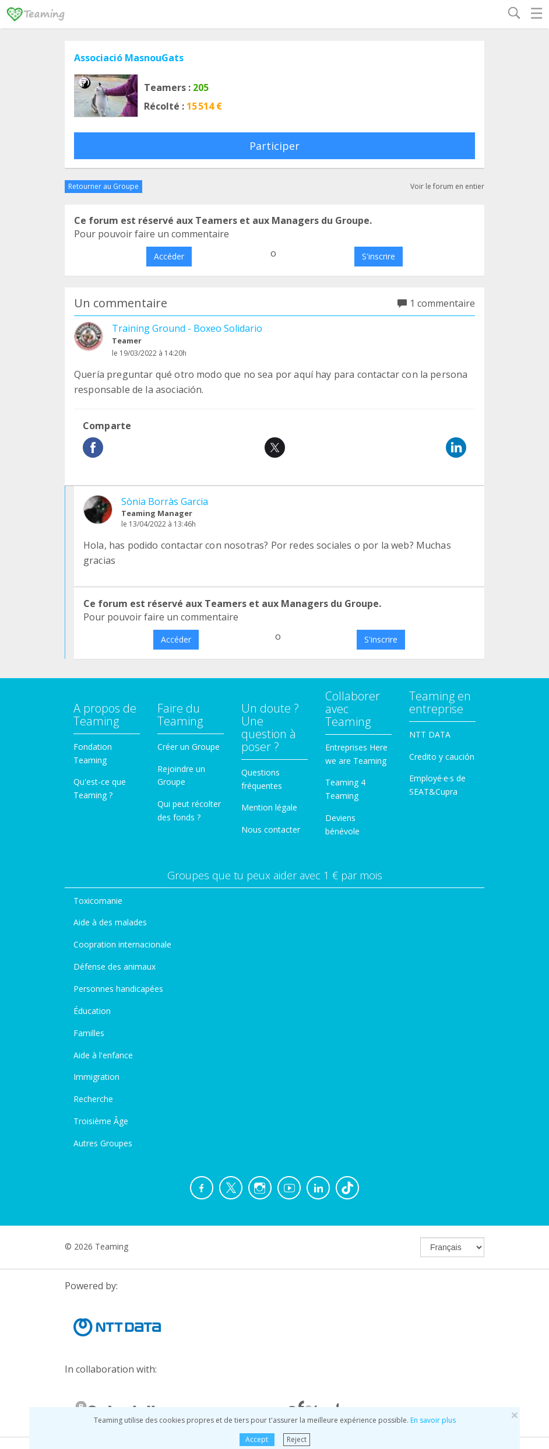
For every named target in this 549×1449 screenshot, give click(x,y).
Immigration (96, 1076)
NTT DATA (430, 734)
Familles (88, 1032)
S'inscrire (378, 256)
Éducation (92, 1010)
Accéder (169, 256)
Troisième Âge (100, 1121)
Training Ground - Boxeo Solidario (187, 328)
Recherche (93, 1098)
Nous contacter (270, 829)
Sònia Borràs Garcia (164, 501)
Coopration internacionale (122, 944)
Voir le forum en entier (447, 186)
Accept (256, 1439)
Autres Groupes (102, 1143)
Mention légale (269, 807)
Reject (297, 1439)
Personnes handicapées (118, 988)
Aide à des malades (110, 922)
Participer (274, 146)
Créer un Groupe (188, 746)
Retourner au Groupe (103, 186)
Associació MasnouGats (129, 57)
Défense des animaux (114, 966)
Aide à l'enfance (103, 1055)
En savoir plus (433, 1420)
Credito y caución (441, 756)
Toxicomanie (97, 900)
